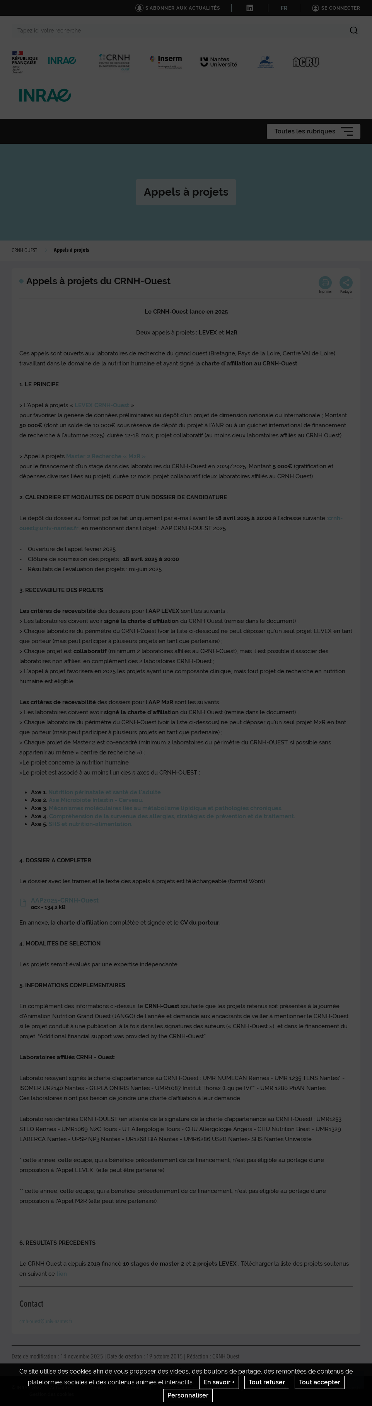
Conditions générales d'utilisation (253, 1388)
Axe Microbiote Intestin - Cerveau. (95, 800)
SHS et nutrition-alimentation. (90, 824)
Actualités (61, 1388)
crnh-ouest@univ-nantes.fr (45, 1322)
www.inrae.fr (346, 1388)
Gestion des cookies (51, 1394)
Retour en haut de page (358, 1383)
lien (61, 1273)
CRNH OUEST (24, 250)
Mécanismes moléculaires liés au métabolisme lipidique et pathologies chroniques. (165, 808)
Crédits (134, 1388)
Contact (99, 1388)
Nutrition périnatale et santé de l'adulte (104, 792)
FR (284, 8)
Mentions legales (179, 1388)
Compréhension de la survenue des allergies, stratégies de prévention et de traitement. (171, 816)
